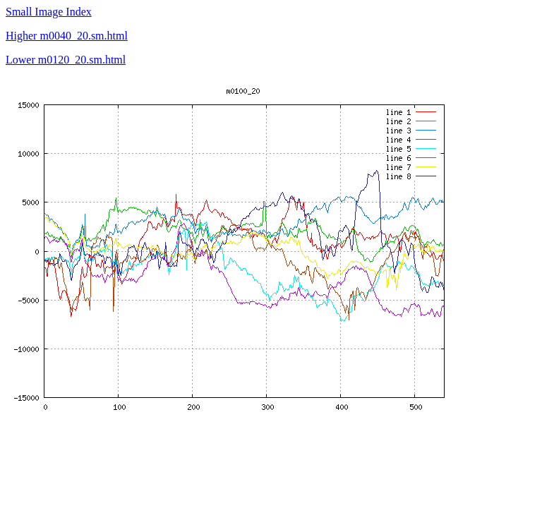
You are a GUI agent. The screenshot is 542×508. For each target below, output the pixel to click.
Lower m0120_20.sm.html (66, 60)
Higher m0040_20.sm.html (67, 36)
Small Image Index (49, 12)
